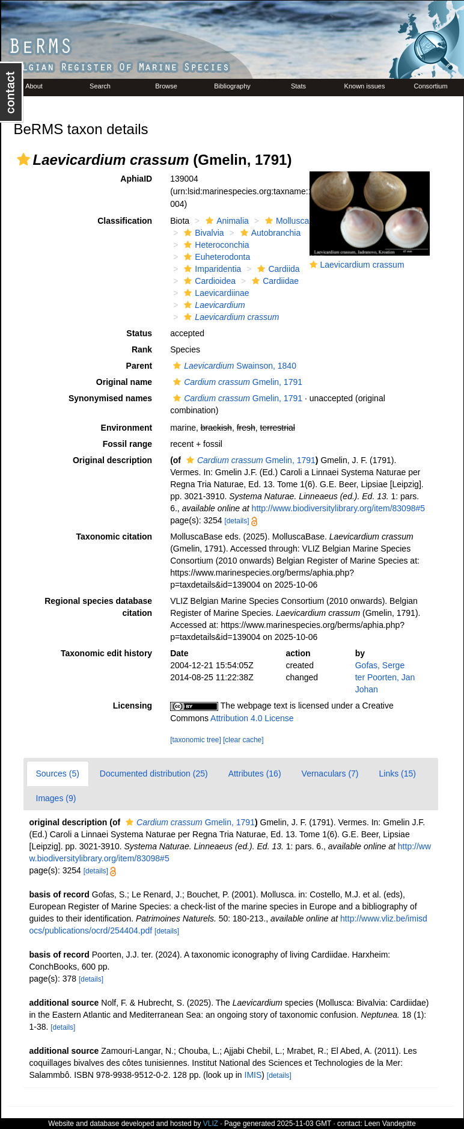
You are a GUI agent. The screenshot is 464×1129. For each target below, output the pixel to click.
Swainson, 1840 (233, 366)
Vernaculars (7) (330, 773)
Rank (142, 349)
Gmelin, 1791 (236, 382)
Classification (124, 221)
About (34, 86)
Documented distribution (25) (154, 773)
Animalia (226, 221)
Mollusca (285, 221)
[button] (23, 159)
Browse (166, 86)
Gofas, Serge (380, 665)
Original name (124, 382)
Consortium (430, 86)
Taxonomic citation (114, 536)
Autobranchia (269, 233)
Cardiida (276, 269)
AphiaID (136, 178)
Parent (139, 366)
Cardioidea (208, 281)
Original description (112, 460)
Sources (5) (57, 773)
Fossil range (127, 444)
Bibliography (232, 86)
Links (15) (397, 773)
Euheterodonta (215, 257)
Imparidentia (211, 269)
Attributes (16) (254, 773)
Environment (127, 427)
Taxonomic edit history (106, 653)
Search (100, 86)
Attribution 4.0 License (252, 718)
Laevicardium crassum (362, 264)
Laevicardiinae (215, 293)
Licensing (132, 705)
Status (139, 333)
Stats (298, 86)
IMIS (253, 1075)
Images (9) (56, 798)
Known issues (364, 86)
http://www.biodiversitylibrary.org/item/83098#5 (338, 508)
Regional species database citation (98, 607)
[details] (236, 521)
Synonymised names (110, 398)
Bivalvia (202, 233)
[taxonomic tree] (195, 740)
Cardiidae (274, 281)
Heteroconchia (215, 245)
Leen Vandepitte (390, 1123)
